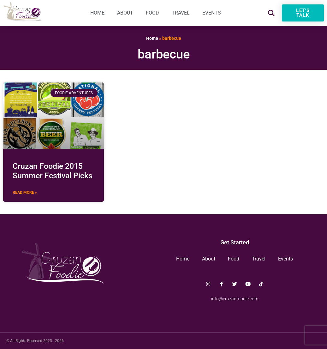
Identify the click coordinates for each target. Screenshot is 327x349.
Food (152, 13)
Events (211, 13)
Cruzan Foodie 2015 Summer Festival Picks (52, 171)
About (125, 13)
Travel (181, 13)
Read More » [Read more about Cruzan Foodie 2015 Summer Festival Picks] (25, 192)
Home (97, 13)
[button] (271, 13)
